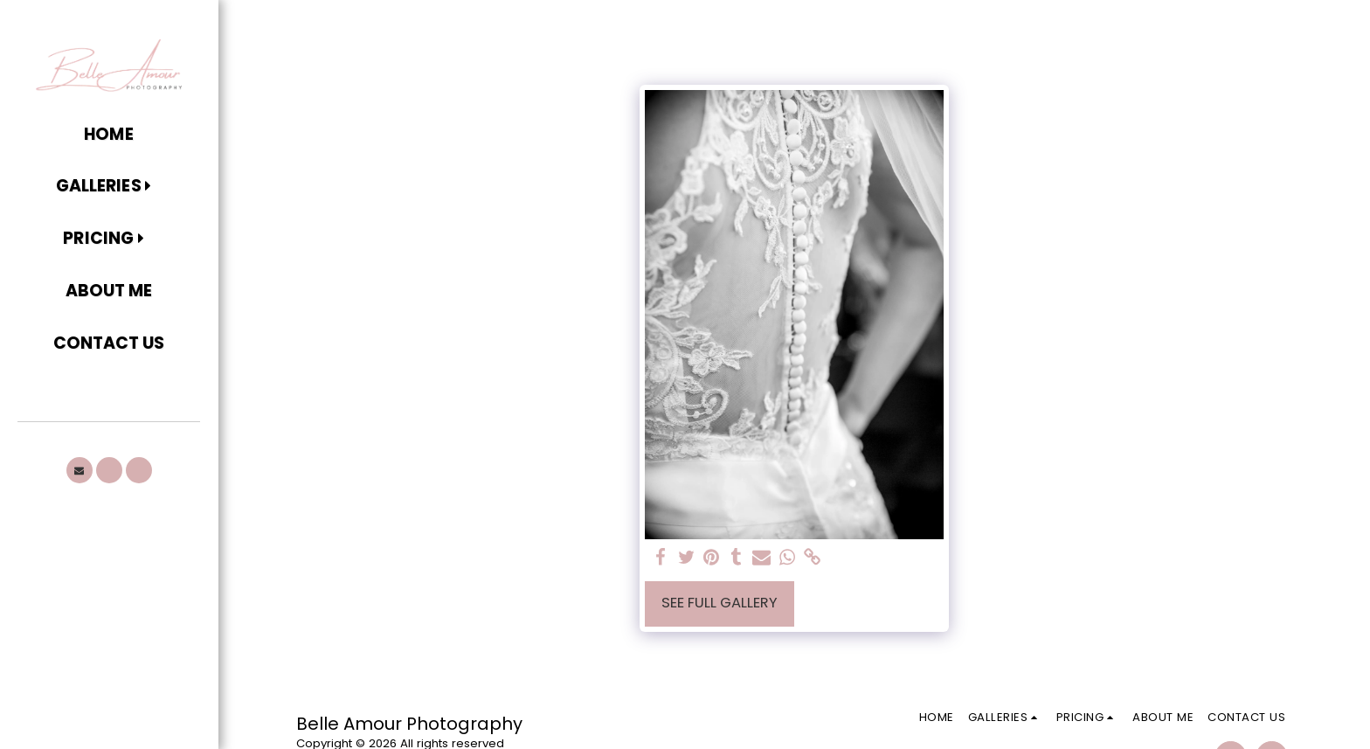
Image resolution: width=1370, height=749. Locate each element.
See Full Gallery (719, 603)
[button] (109, 187)
